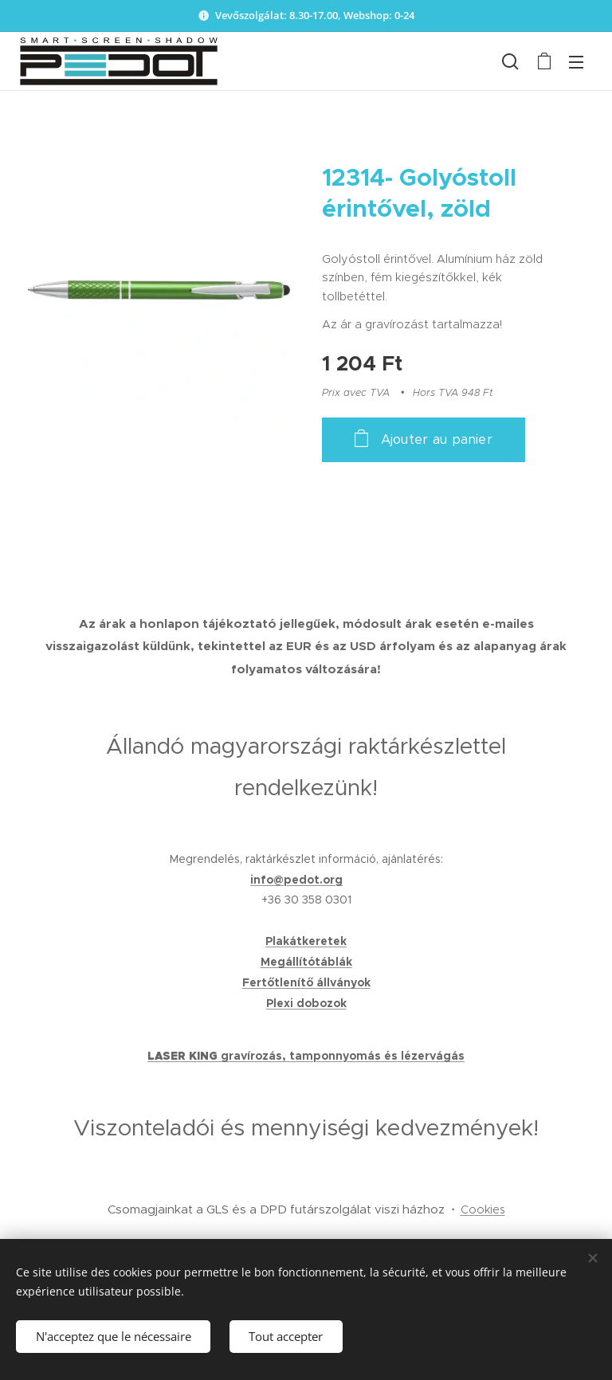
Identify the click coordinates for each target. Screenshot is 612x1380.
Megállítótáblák (306, 962)
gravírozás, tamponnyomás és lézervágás (343, 1056)
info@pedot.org (296, 879)
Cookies (483, 1209)
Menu (576, 62)
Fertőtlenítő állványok (306, 982)
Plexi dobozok (306, 1003)
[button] (510, 61)
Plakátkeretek (306, 941)
